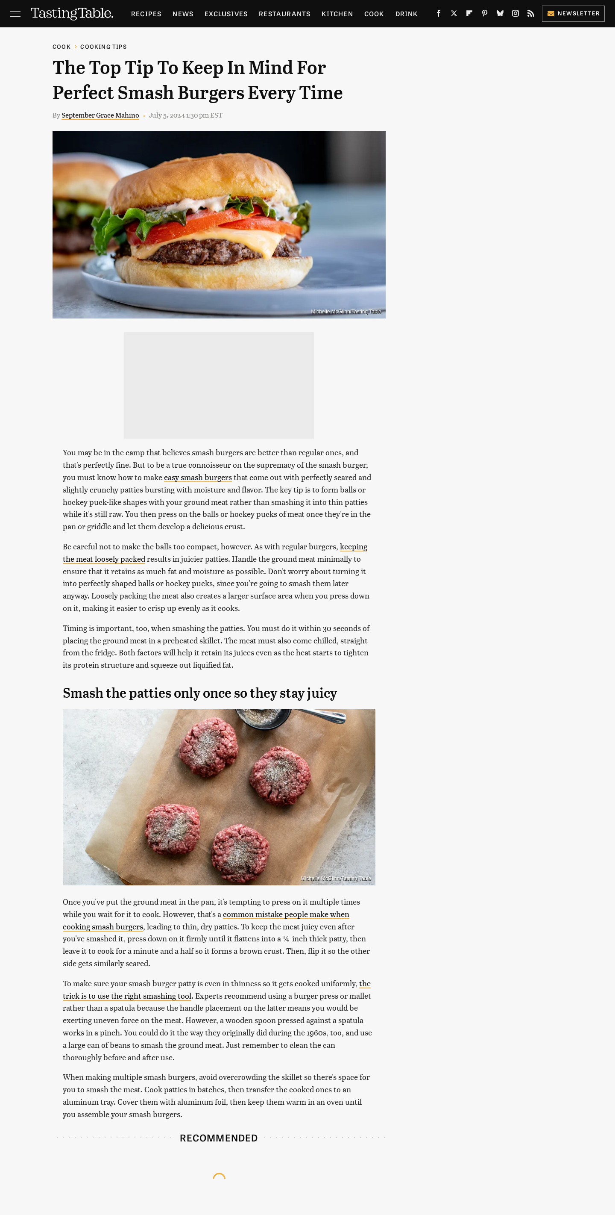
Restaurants (284, 13)
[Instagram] (515, 15)
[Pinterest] (484, 15)
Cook (374, 13)
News (183, 13)
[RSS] (531, 15)
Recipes (146, 13)
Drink (406, 13)
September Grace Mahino (100, 115)
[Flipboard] (469, 15)
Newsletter (573, 13)
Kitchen (337, 13)
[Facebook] (438, 15)
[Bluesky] (500, 15)
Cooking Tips (103, 46)
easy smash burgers (198, 477)
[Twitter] (454, 15)
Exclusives (226, 13)
